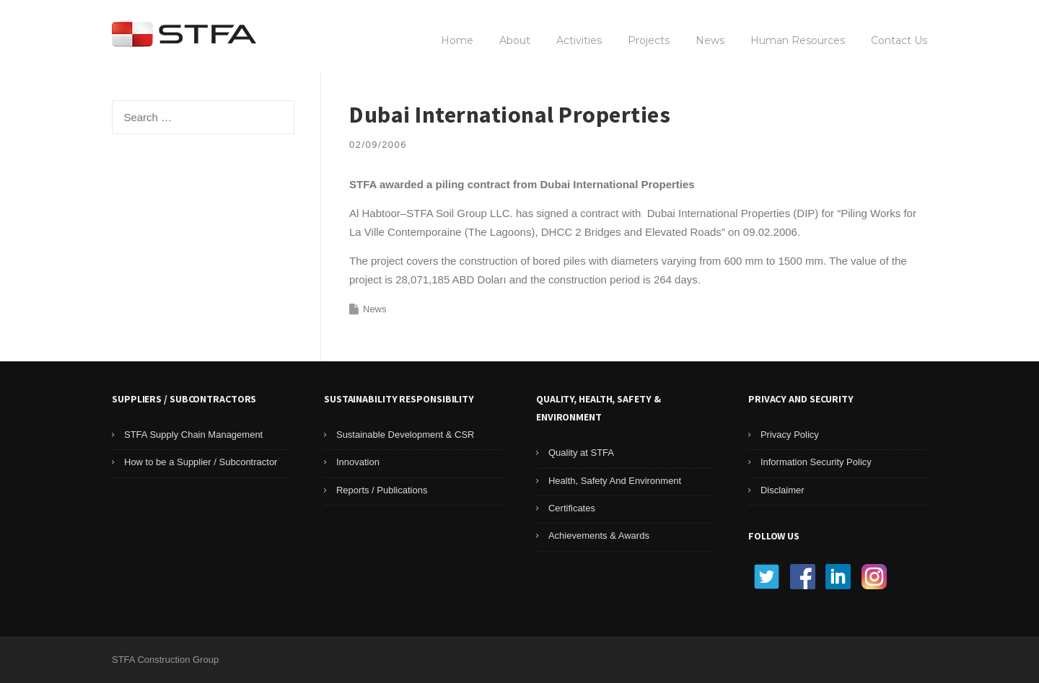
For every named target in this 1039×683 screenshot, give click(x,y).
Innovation (358, 462)
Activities (579, 40)
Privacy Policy (789, 434)
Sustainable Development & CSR (405, 434)
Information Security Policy (816, 462)
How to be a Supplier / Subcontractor (200, 462)
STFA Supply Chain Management (193, 434)
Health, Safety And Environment (614, 480)
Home (457, 40)
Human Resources (797, 40)
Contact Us (899, 40)
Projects (649, 40)
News (710, 40)
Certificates (571, 508)
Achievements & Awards (598, 535)
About (514, 40)
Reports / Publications (381, 490)
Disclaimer (782, 490)
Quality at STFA (581, 452)
